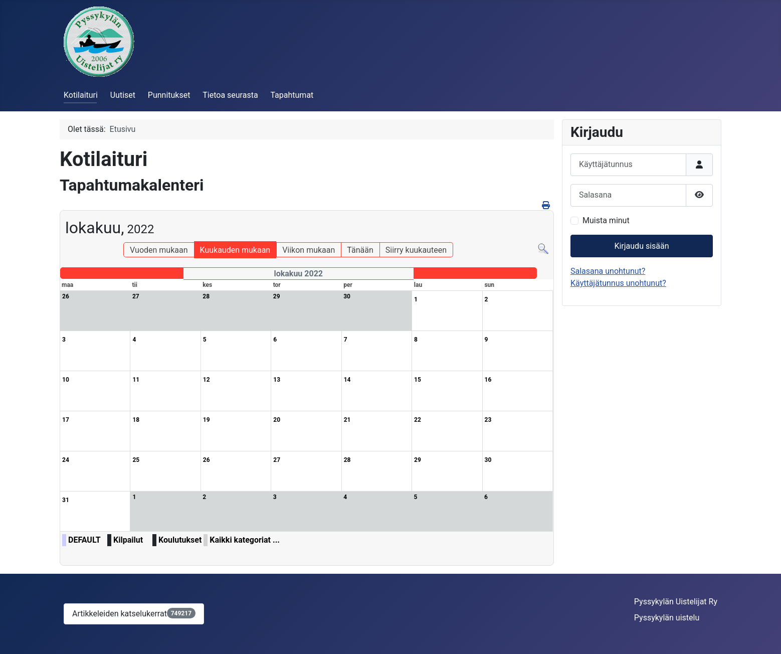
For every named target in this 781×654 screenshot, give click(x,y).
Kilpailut (128, 540)
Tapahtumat (291, 95)
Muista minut (606, 220)
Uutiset (122, 95)
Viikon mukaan (308, 250)
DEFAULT (84, 540)
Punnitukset (169, 95)
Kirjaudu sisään (641, 246)
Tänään (360, 250)
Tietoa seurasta (230, 95)
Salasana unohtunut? (607, 271)
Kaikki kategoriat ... (245, 540)
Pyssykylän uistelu (666, 617)
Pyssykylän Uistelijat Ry (675, 601)
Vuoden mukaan (158, 250)
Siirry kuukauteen (416, 250)
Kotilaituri (81, 95)
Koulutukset (180, 540)
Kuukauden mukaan (235, 250)
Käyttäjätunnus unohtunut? (618, 283)
